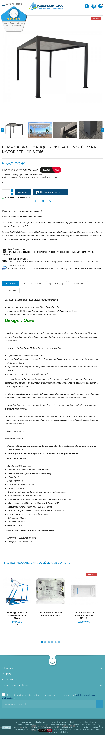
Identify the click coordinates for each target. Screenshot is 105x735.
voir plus (15, 30)
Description (10, 284)
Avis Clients (13, 4)
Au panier (23, 192)
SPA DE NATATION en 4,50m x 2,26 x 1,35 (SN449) (84, 615)
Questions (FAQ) (56, 284)
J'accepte (6, 727)
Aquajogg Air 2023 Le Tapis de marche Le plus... (17, 615)
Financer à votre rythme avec (31, 170)
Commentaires (78, 284)
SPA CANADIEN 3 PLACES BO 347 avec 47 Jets (50, 614)
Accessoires (10, 290)
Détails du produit (32, 284)
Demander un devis (48, 192)
